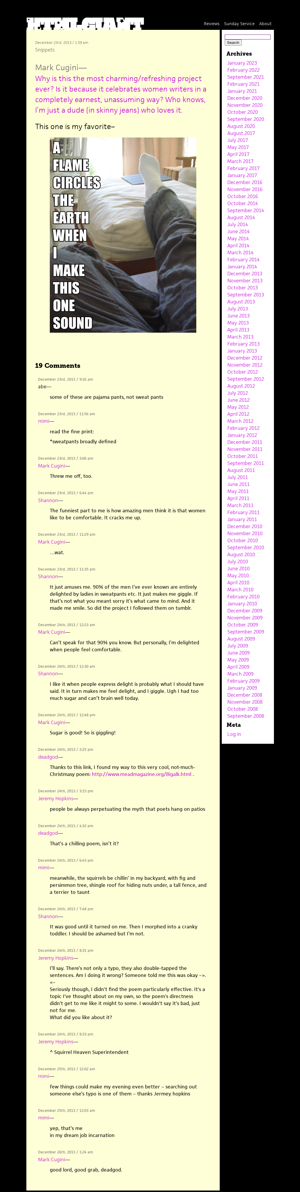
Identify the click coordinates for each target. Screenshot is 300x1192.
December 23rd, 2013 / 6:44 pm (65, 492)
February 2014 (243, 259)
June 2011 (238, 484)
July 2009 (237, 646)
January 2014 (242, 266)
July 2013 (237, 308)
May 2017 (238, 147)
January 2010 (242, 603)
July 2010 (237, 561)
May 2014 (238, 238)
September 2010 (245, 547)
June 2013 (238, 315)
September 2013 (245, 294)
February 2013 (243, 344)
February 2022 (243, 70)
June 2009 (238, 653)
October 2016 (242, 196)
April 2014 (238, 245)
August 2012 (241, 386)
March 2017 (240, 161)
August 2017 (241, 133)
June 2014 (238, 231)
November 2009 (244, 617)
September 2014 (245, 210)
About (265, 23)
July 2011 (237, 477)
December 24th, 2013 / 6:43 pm (65, 860)
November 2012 (244, 365)
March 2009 (240, 674)
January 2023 (242, 63)
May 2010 (238, 575)
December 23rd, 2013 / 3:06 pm (65, 458)
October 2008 (242, 709)
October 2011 (242, 456)
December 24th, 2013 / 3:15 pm (65, 791)
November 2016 (244, 189)
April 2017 (238, 154)
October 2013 (242, 287)
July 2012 (237, 393)
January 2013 (242, 351)
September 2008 (245, 716)
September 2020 (245, 119)
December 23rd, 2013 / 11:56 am (66, 413)
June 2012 (238, 400)
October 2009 (242, 624)
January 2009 (242, 688)
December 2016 (244, 182)
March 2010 (240, 589)
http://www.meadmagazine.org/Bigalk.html (141, 774)
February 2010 (243, 596)
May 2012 (238, 407)
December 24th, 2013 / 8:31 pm (65, 950)
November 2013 (244, 280)
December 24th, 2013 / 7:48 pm (65, 908)
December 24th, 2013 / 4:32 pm (65, 825)
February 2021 (243, 84)
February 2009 (243, 681)
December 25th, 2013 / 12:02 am (66, 1068)
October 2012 (242, 372)
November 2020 (244, 105)
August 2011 (241, 470)
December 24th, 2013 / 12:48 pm (66, 714)
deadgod (48, 757)
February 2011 (243, 512)
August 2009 (241, 638)
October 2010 (242, 540)
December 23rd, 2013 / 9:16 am (65, 379)
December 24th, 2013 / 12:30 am (66, 666)
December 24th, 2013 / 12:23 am (66, 624)
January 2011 (242, 519)
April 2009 (238, 667)
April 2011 (238, 498)
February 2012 (243, 428)
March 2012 (240, 421)
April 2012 (238, 414)
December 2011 (244, 442)
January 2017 (242, 175)
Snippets (44, 50)
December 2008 (244, 695)
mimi (43, 421)
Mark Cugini (57, 67)
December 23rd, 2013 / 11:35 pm (66, 569)
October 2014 (242, 203)
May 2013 (238, 323)
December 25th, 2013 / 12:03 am (66, 1110)
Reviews (211, 23)
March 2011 (240, 505)
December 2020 (244, 98)
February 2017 (243, 168)
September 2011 (245, 463)
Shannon (48, 500)
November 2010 (244, 533)
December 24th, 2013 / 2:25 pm (65, 749)
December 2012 (244, 358)
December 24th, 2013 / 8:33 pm (65, 1034)
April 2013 (238, 330)
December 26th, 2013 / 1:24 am (65, 1152)
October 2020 (242, 112)
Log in (234, 734)
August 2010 (241, 554)
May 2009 (238, 660)
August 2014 (241, 217)
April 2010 (238, 582)
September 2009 (245, 631)
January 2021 (242, 91)
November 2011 (244, 449)
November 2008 (244, 702)
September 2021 (245, 77)
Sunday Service (239, 23)
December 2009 (244, 610)
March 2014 (240, 252)
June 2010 (238, 568)
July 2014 (237, 224)
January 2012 (242, 435)
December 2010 (244, 526)
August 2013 (241, 301)
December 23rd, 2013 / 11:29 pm (66, 534)
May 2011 (238, 491)
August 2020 (241, 126)
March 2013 (240, 337)
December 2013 (244, 273)
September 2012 (245, 379)
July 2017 (237, 140)
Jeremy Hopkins (55, 798)
